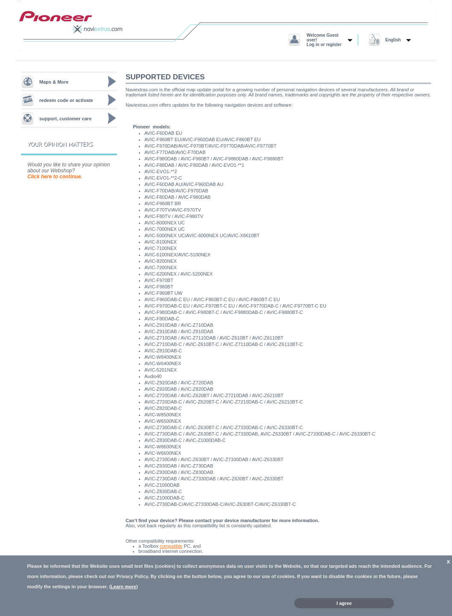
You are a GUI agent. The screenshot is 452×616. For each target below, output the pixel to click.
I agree (344, 603)
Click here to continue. (54, 177)
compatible (171, 546)
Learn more (123, 586)
